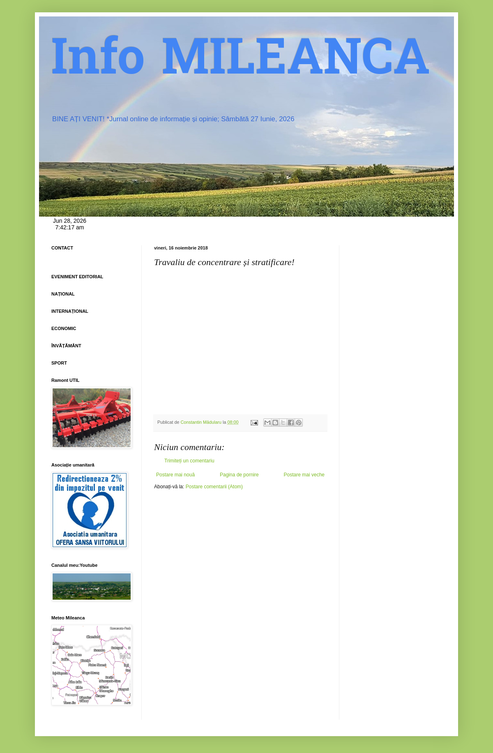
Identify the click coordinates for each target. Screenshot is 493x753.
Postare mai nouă (175, 475)
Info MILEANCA (240, 61)
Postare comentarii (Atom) (214, 487)
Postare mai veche (304, 475)
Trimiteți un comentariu (189, 461)
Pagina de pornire (239, 475)
